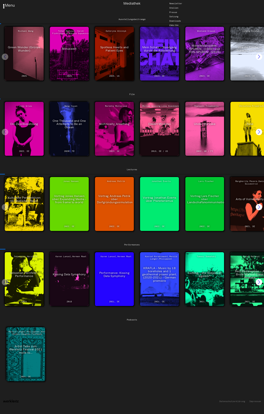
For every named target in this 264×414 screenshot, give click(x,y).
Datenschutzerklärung (232, 401)
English (173, 25)
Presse (173, 12)
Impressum (255, 401)
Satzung (173, 16)
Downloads (175, 21)
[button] (259, 57)
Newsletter (175, 3)
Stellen (173, 8)
